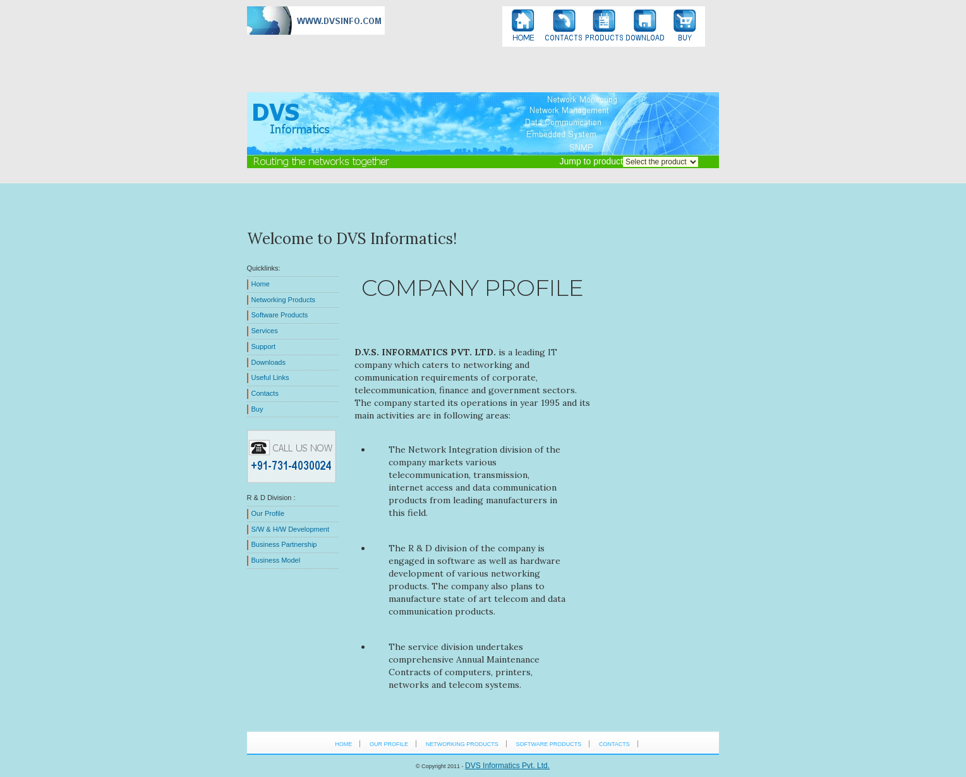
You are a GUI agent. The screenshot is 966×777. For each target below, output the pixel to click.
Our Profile (268, 513)
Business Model (276, 560)
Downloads (268, 362)
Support (263, 346)
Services (264, 330)
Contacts (265, 393)
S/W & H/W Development (290, 529)
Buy (257, 409)
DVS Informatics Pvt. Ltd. (507, 765)
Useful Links (270, 377)
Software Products (279, 315)
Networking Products (283, 299)
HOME (343, 744)
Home (260, 284)
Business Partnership (284, 544)
